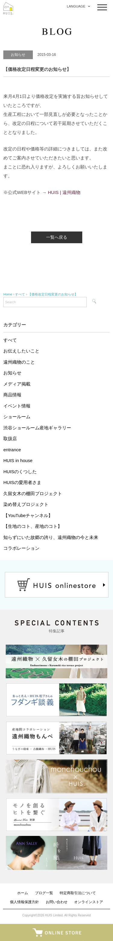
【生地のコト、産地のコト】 (32, 526)
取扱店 (10, 438)
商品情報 (12, 394)
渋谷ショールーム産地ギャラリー (37, 427)
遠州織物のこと (19, 362)
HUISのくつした (20, 471)
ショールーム (16, 416)
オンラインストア (88, 902)
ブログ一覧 (44, 893)
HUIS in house (18, 460)
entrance (12, 449)
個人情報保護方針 (24, 902)
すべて (10, 340)
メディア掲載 (16, 383)
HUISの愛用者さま (22, 482)
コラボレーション (21, 548)
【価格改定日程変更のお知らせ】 (53, 294)
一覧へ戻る (56, 237)
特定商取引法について (78, 893)
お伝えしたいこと (21, 350)
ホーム (22, 893)
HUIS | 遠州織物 (64, 192)
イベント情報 (16, 405)
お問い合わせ (56, 902)
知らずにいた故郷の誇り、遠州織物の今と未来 (50, 537)
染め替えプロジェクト (26, 504)
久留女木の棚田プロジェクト (32, 493)
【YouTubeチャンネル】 (28, 515)
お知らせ (12, 372)
